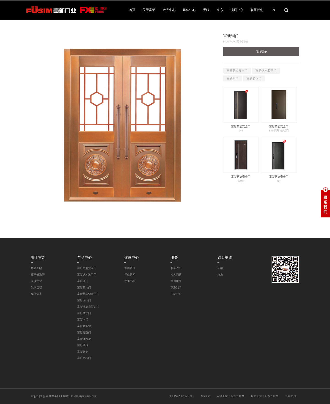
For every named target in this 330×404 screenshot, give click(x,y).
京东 (220, 10)
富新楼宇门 (84, 313)
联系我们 (256, 10)
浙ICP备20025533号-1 (182, 396)
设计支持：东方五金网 (230, 396)
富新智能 (82, 351)
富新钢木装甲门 (266, 70)
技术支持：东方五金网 (264, 396)
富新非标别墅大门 (88, 306)
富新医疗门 (84, 300)
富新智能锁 (84, 326)
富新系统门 (84, 358)
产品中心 (169, 10)
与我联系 (261, 51)
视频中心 (236, 10)
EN (273, 10)
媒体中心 (189, 10)
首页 (132, 10)
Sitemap (205, 396)
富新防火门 (254, 78)
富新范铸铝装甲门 (88, 293)
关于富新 (149, 10)
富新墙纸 (82, 345)
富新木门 (82, 319)
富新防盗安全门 (237, 70)
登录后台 (290, 396)
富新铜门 (233, 78)
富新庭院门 (84, 332)
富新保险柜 (84, 338)
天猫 (206, 10)
